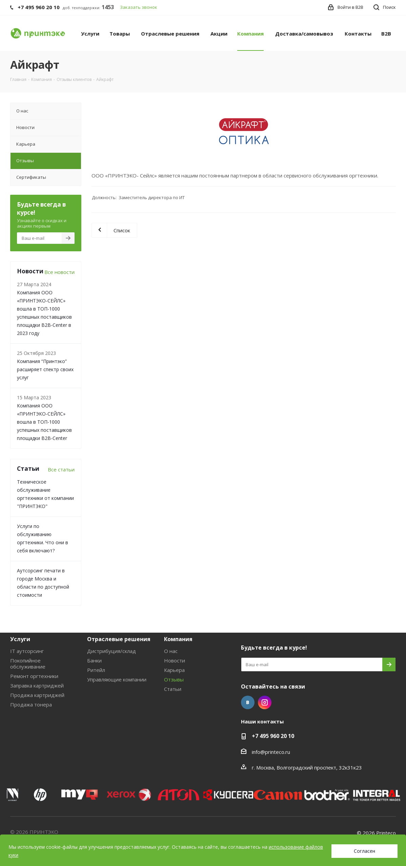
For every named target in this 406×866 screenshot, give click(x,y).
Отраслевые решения (118, 639)
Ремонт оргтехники (34, 676)
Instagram (264, 702)
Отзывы (174, 679)
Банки (94, 660)
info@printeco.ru (271, 751)
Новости (174, 660)
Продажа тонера (31, 704)
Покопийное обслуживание (27, 663)
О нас (171, 651)
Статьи (172, 688)
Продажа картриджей (37, 695)
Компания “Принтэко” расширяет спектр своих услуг (45, 369)
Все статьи (61, 469)
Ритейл (96, 670)
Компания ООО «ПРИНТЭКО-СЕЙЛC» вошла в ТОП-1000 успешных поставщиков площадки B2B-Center (44, 421)
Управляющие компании (116, 679)
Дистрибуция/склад (111, 651)
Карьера (174, 670)
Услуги (20, 639)
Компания (178, 639)
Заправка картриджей (37, 685)
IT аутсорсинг (27, 651)
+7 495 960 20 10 (273, 736)
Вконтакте (248, 702)
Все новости (59, 272)
